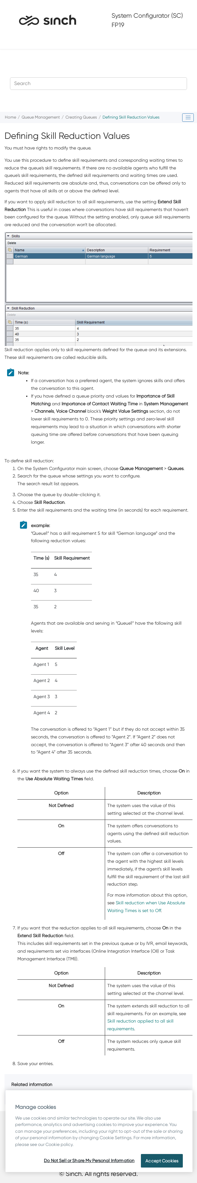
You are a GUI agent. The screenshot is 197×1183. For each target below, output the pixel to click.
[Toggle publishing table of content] (188, 117)
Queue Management (41, 117)
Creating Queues (81, 117)
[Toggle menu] (15, 40)
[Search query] (98, 83)
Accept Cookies (161, 1160)
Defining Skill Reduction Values (131, 117)
